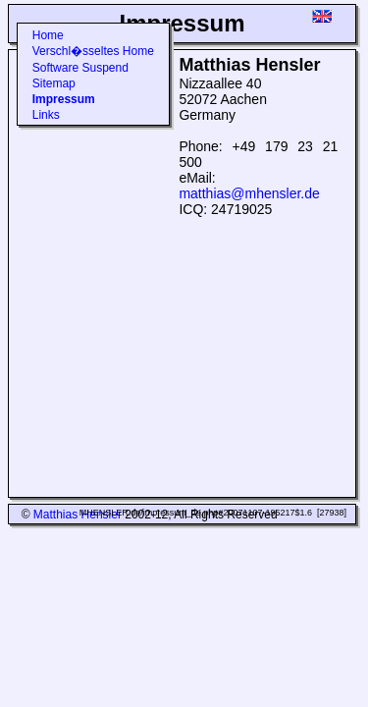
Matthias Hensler (77, 514)
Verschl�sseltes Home (93, 51)
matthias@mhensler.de (249, 193)
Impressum (63, 99)
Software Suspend (80, 68)
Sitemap (54, 83)
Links (46, 115)
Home (48, 35)
